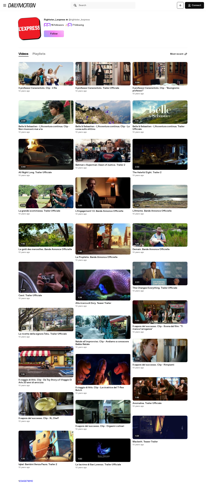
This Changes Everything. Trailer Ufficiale (155, 288)
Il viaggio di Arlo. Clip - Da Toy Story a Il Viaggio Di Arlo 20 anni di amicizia (45, 381)
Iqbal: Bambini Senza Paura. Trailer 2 (38, 464)
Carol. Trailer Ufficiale (30, 295)
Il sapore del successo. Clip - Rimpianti (153, 364)
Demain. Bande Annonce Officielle (151, 249)
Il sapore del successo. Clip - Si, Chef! (39, 418)
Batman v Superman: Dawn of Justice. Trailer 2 (100, 165)
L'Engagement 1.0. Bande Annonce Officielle (99, 211)
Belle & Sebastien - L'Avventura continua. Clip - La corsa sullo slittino (102, 128)
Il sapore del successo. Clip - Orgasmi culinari (99, 426)
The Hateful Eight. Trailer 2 (147, 172)
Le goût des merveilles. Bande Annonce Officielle (45, 249)
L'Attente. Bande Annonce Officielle (152, 211)
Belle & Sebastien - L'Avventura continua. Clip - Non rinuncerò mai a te (44, 128)
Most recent (178, 54)
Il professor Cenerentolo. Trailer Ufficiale (97, 88)
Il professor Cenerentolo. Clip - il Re (38, 88)
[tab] (24, 54)
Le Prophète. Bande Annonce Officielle (96, 257)
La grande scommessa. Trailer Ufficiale (39, 211)
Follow (54, 33)
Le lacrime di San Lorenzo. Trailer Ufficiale (98, 464)
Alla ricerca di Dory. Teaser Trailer (93, 303)
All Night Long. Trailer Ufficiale (35, 172)
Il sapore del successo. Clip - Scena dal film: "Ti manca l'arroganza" (158, 327)
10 (32, 481)
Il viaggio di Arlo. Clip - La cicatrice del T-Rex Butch (99, 389)
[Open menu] (4, 5)
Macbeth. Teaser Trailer (145, 441)
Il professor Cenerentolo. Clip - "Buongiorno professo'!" (156, 89)
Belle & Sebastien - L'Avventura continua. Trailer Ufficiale (158, 128)
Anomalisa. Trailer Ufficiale (147, 403)
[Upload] (180, 5)
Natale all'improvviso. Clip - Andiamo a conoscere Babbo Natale (102, 343)
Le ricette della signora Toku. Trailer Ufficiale (43, 334)
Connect (194, 5)
